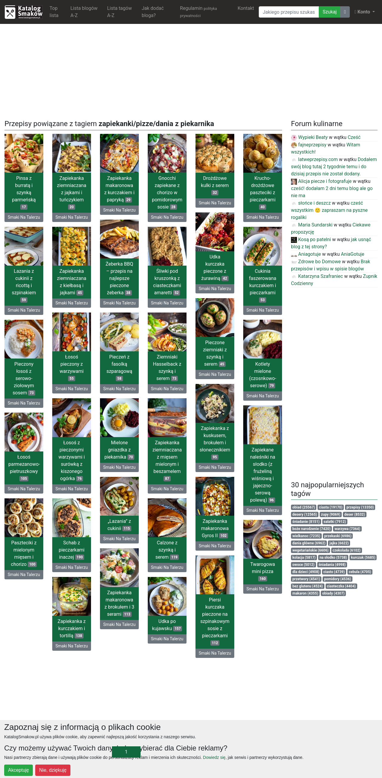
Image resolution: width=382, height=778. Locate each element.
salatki (335, 522)
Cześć (354, 137)
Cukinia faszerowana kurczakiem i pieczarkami (262, 285)
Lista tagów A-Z (119, 11)
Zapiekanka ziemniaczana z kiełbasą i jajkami (71, 281)
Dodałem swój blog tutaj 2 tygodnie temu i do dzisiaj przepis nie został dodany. (334, 167)
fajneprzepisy (308, 145)
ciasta (330, 507)
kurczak (363, 557)
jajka (339, 543)
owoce (303, 565)
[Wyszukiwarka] (289, 12)
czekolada (346, 550)
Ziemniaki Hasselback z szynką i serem (167, 367)
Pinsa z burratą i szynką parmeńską (24, 192)
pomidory (337, 579)
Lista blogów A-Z (84, 11)
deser (354, 514)
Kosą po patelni (311, 239)
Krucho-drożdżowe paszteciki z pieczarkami (263, 192)
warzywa (347, 529)
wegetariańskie (310, 550)
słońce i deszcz (311, 203)
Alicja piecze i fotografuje (321, 181)
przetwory (306, 579)
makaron (305, 593)
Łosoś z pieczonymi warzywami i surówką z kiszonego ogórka (71, 460)
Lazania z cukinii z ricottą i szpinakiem (24, 285)
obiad (303, 507)
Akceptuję (18, 770)
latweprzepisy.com (314, 159)
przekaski (338, 536)
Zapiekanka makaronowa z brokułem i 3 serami (119, 603)
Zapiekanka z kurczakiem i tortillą (72, 628)
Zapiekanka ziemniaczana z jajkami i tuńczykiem (71, 192)
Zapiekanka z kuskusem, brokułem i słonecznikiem (215, 442)
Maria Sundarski (311, 225)
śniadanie (306, 522)
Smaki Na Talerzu (24, 217)
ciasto (334, 572)
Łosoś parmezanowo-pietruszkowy (24, 467)
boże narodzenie (311, 529)
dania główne (309, 543)
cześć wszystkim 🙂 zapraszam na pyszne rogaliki (329, 210)
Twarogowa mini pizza (262, 571)
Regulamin (198, 11)
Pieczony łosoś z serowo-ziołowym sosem (24, 378)
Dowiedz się (214, 757)
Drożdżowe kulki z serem (215, 185)
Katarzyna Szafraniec (317, 276)
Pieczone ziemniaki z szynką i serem (215, 353)
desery (304, 514)
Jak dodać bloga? (153, 11)
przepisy (360, 507)
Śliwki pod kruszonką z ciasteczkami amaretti (167, 281)
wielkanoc (306, 536)
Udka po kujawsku (167, 624)
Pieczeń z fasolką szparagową (120, 367)
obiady (333, 593)
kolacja (304, 557)
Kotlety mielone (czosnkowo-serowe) (262, 374)
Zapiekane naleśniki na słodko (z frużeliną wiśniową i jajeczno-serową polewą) (262, 475)
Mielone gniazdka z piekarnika (119, 450)
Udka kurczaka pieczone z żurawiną (214, 267)
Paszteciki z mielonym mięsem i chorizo (24, 553)
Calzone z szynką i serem (167, 550)
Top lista (54, 11)
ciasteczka (341, 586)
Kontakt (246, 8)
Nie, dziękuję (53, 770)
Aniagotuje (306, 254)
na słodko (333, 557)
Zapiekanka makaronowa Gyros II (215, 528)
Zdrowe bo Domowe (316, 261)
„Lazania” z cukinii (119, 524)
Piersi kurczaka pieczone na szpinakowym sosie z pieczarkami (214, 621)
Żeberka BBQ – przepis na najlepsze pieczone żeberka (119, 278)
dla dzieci (305, 572)
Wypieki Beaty (309, 137)
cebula (360, 572)
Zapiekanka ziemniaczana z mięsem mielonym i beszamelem (167, 460)
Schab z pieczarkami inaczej (72, 550)
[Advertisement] (191, 70)
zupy (331, 514)
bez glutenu (307, 586)
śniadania (332, 565)
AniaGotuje (352, 254)
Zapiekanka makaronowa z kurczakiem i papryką (119, 189)
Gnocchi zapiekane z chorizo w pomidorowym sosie (167, 192)
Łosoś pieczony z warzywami (72, 367)
